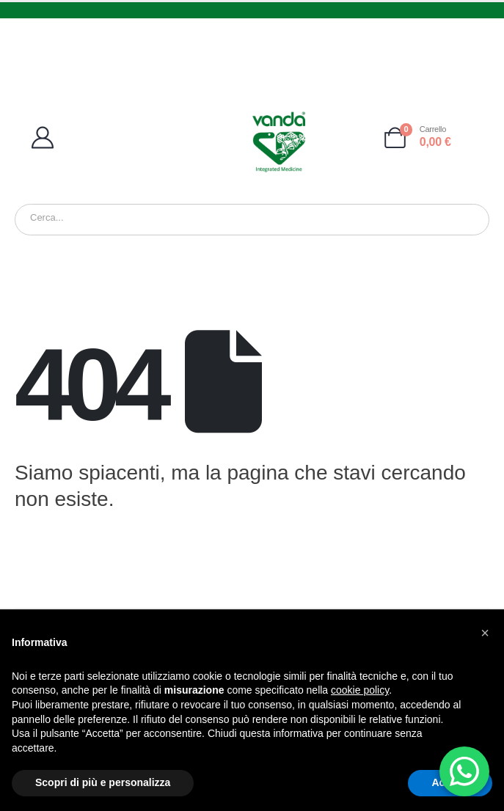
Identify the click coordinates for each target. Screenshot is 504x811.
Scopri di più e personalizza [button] (102, 782)
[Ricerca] (205, 220)
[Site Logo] (279, 142)
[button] (485, 633)
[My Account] (92, 138)
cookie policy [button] (360, 690)
